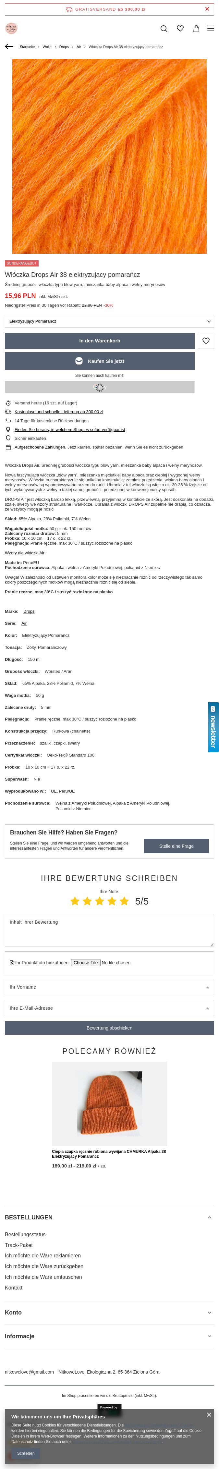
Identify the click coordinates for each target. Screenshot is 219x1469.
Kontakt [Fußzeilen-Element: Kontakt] (13, 1393)
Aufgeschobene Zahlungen (40, 447)
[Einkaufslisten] (180, 28)
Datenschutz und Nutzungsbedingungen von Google (117, 1441)
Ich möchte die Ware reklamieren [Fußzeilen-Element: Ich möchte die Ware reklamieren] (43, 1361)
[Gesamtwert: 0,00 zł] (196, 28)
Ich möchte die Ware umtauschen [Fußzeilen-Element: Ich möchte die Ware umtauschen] (43, 1383)
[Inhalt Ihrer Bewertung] (109, 930)
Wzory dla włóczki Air (24, 552)
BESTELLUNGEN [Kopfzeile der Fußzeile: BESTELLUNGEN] (29, 1323)
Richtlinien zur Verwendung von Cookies (160, 1425)
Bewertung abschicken (109, 1028)
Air (79, 47)
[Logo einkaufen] (11, 28)
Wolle (47, 47)
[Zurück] (10, 47)
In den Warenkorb (99, 340)
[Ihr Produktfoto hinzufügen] (114, 962)
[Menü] (211, 28)
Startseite (27, 47)
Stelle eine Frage (176, 846)
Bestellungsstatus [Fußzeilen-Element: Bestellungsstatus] (25, 1340)
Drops (64, 47)
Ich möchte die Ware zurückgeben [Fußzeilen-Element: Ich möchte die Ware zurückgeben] (44, 1372)
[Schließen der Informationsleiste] (207, 9)
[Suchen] (164, 28)
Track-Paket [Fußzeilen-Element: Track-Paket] (19, 1351)
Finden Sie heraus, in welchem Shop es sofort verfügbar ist (70, 429)
